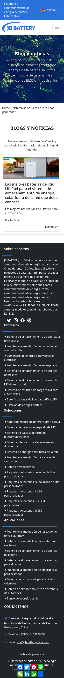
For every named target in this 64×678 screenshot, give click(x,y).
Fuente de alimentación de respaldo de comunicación (30, 348)
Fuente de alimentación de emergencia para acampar (30, 572)
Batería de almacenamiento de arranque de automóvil (31, 591)
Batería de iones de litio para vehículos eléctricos (30, 543)
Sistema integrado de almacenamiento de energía (30, 444)
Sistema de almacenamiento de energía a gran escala (32, 339)
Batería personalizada (19, 467)
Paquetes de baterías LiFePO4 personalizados (24, 503)
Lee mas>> (52, 227)
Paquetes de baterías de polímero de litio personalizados (31, 484)
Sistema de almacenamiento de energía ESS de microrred (31, 382)
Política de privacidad (32, 654)
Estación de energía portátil (23, 405)
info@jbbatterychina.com (33, 642)
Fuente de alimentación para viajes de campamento (29, 459)
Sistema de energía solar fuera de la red (31, 452)
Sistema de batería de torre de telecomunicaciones (25, 435)
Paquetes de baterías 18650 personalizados (23, 513)
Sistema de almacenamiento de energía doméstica (31, 373)
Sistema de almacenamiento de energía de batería (31, 553)
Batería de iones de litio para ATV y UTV (30, 399)
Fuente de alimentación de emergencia (30, 365)
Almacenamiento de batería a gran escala (32, 422)
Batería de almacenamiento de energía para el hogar (30, 562)
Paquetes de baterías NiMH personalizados (23, 493)
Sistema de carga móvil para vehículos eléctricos (30, 581)
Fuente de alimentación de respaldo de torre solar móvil (30, 534)
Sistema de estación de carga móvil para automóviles (31, 392)
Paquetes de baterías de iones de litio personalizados (29, 474)
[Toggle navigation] (57, 27)
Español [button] (48, 10)
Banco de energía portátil (21, 598)
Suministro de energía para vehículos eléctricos (29, 358)
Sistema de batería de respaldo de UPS (30, 427)
